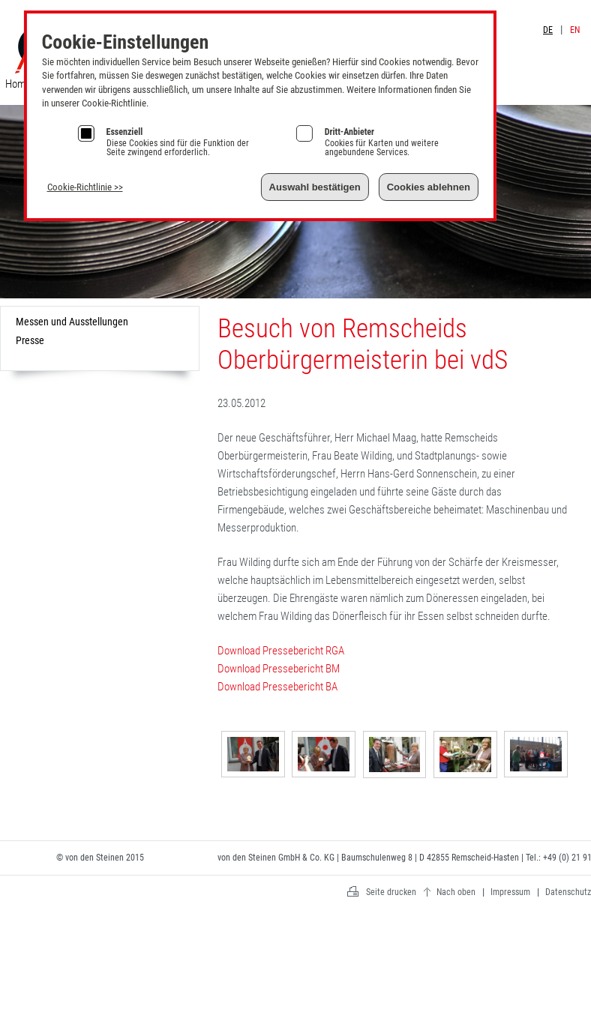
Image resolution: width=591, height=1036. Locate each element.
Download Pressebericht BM (279, 668)
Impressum (565, 13)
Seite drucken (391, 892)
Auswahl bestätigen (315, 187)
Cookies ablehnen (428, 187)
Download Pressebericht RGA (281, 650)
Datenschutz (568, 892)
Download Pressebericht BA (278, 686)
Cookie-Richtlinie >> (85, 187)
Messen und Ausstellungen (72, 322)
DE (548, 30)
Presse (30, 340)
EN (575, 30)
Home (18, 84)
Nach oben (456, 892)
